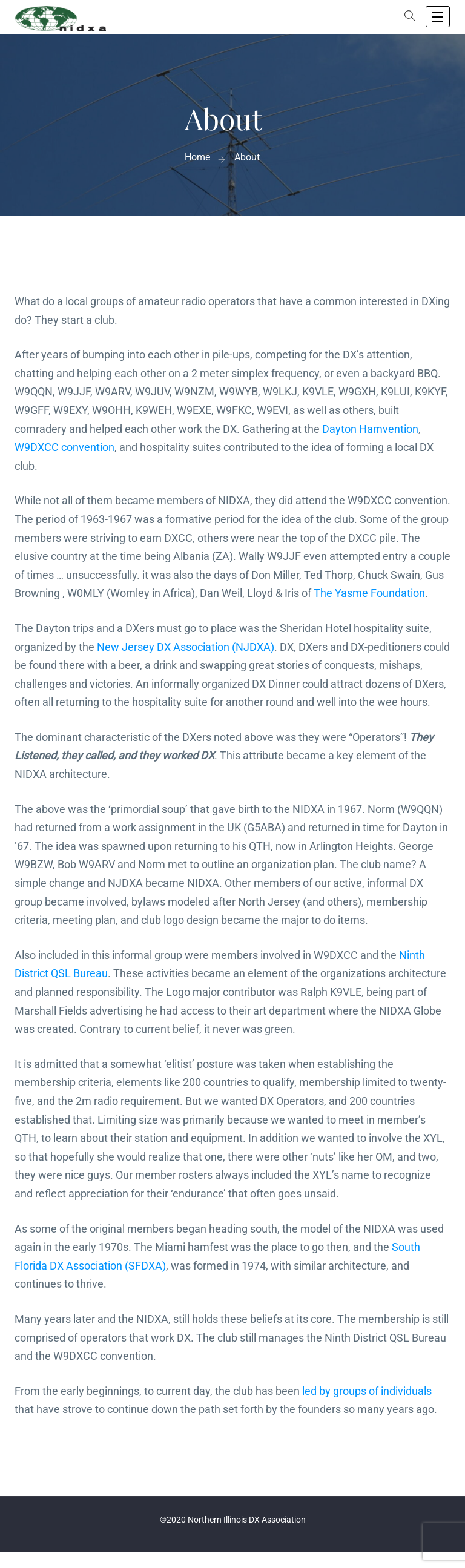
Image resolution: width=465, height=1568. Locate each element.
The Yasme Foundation (369, 593)
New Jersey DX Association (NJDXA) (185, 647)
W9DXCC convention (64, 447)
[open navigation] (438, 16)
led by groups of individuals (367, 1391)
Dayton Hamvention (370, 429)
